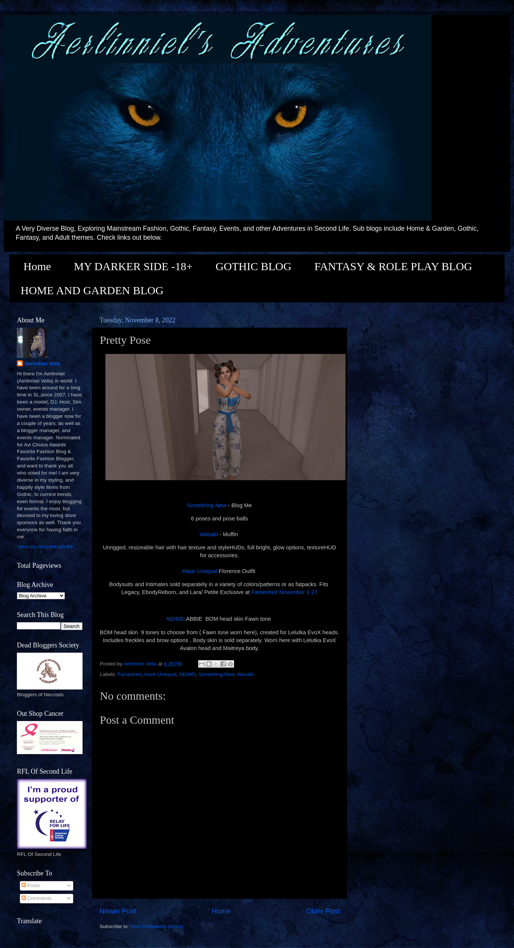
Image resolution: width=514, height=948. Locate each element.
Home (37, 266)
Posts (30, 885)
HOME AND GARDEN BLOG (92, 290)
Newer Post (117, 911)
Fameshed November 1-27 (284, 592)
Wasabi (209, 534)
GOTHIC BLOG (253, 266)
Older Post (323, 911)
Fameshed (129, 674)
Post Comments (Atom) (157, 926)
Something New (207, 505)
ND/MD (176, 619)
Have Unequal (200, 571)
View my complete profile (45, 546)
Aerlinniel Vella (42, 363)
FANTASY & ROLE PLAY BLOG (393, 266)
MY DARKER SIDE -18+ (133, 266)
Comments (36, 898)
